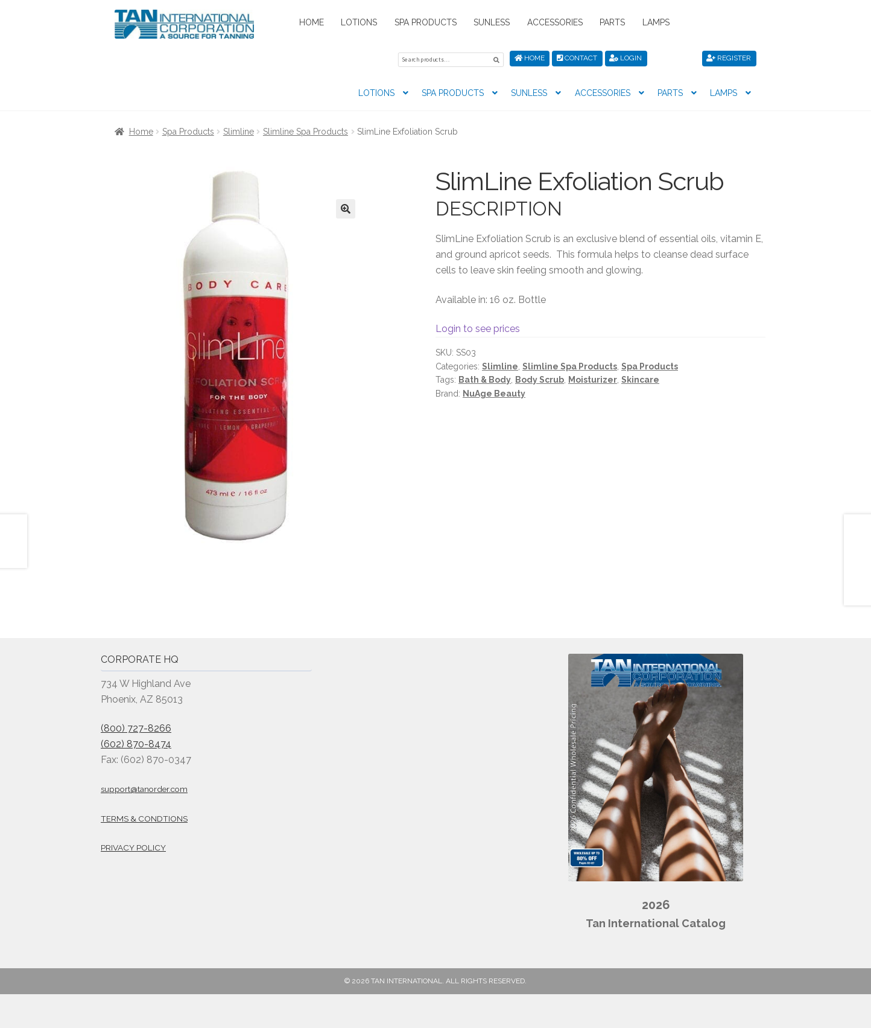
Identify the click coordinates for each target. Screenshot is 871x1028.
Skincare (640, 378)
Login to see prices (477, 327)
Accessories (555, 22)
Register (728, 58)
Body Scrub (539, 378)
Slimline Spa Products (305, 130)
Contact (577, 58)
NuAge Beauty (494, 392)
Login (625, 58)
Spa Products (425, 22)
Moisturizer (592, 378)
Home (311, 22)
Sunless (492, 22)
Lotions (359, 22)
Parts (612, 22)
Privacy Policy (133, 846)
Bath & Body (484, 378)
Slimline (238, 130)
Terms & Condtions (144, 817)
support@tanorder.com (144, 787)
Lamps (656, 22)
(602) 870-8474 (136, 742)
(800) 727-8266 (136, 726)
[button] (345, 207)
